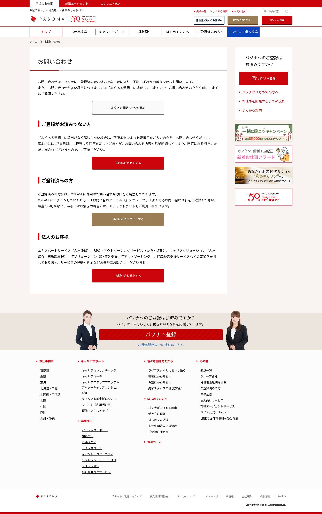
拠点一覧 (206, 370)
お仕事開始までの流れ (162, 426)
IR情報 (229, 496)
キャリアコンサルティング (99, 370)
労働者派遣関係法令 (213, 382)
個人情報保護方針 (160, 496)
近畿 (43, 376)
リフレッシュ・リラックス (99, 460)
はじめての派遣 (158, 420)
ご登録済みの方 (210, 388)
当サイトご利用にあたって (127, 496)
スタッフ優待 (90, 466)
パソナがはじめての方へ (260, 91)
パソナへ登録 (277, 20)
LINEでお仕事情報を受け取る (219, 418)
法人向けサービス (211, 400)
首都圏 (44, 370)
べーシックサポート (95, 430)
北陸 (43, 400)
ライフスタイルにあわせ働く (167, 370)
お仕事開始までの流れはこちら (161, 344)
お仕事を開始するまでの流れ (263, 101)
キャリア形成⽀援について (99, 399)
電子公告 (206, 394)
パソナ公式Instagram (214, 412)
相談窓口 (87, 436)
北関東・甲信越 (50, 394)
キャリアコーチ (92, 376)
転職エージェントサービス (217, 406)
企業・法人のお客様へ (209, 20)
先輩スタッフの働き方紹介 (165, 388)
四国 (43, 412)
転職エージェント (76, 3)
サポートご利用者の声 (96, 405)
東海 (43, 382)
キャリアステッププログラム (100, 382)
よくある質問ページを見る (128, 108)
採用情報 (265, 496)
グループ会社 (208, 376)
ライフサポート (92, 448)
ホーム (34, 42)
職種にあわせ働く (159, 376)
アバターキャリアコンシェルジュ (100, 390)
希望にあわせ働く (159, 382)
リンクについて (186, 496)
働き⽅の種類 (157, 414)
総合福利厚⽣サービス (96, 472)
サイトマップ (210, 496)
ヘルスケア (89, 442)
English (282, 496)
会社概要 (247, 496)
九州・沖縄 (47, 418)
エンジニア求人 (111, 3)
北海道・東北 (49, 388)
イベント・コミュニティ (97, 454)
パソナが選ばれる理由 (162, 408)
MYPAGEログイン (243, 20)
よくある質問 (252, 110)
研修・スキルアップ (95, 410)
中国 (43, 406)
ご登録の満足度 (158, 432)
